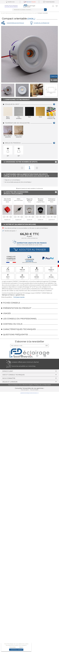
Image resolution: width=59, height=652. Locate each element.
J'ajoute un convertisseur (12, 180)
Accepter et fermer (16, 649)
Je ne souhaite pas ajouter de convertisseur (18, 182)
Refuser (21, 647)
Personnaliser (13, 647)
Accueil (3, 13)
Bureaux (27, 13)
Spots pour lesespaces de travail (14, 13)
